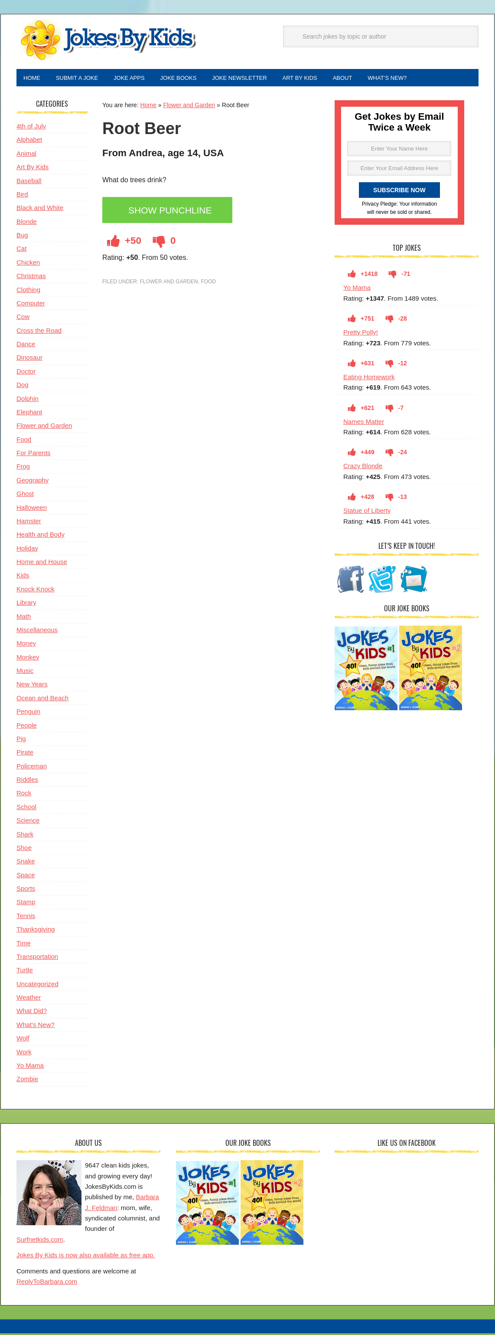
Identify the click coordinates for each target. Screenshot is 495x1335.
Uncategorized (37, 985)
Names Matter (363, 423)
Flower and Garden (189, 106)
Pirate (24, 754)
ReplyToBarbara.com (46, 1283)
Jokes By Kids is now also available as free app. (85, 1256)
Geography (32, 481)
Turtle (24, 971)
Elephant (29, 413)
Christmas (31, 277)
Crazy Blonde (362, 467)
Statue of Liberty (367, 512)
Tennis (25, 917)
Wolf (22, 1039)
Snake (25, 862)
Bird (22, 196)
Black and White (39, 209)
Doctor (26, 373)
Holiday (27, 550)
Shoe (24, 849)
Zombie (27, 1080)
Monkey (27, 659)
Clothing (28, 291)
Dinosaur (29, 359)
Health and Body (40, 536)
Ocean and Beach (42, 699)
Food (208, 283)
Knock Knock (35, 590)
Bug (22, 236)
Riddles (27, 781)
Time (23, 944)
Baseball (29, 182)
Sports (25, 890)
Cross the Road (39, 332)
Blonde (26, 223)
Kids (22, 577)
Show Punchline (172, 212)
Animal (26, 155)
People (26, 727)
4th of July (31, 127)
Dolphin (27, 400)
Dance (25, 345)
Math (23, 618)
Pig (21, 740)
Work (24, 1053)
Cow (22, 318)
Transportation (37, 958)
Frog (23, 468)
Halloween (31, 509)
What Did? (31, 1012)
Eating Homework (368, 378)
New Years (32, 685)
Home (148, 106)
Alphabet (29, 141)
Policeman (31, 767)
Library (26, 604)
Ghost (25, 495)
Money (26, 645)
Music (24, 672)
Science (27, 822)
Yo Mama (357, 289)
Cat (21, 250)
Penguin (28, 713)
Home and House (41, 563)
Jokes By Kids (107, 40)
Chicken (28, 264)
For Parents (33, 454)
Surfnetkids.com (39, 1241)
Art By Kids (32, 168)
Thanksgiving (35, 931)
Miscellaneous (37, 631)
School (26, 808)
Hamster (28, 522)
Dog (22, 386)
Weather (28, 999)
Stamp (25, 903)
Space (25, 876)
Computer (30, 304)
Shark (24, 836)
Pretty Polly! (360, 334)
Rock (23, 794)
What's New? (35, 1026)
